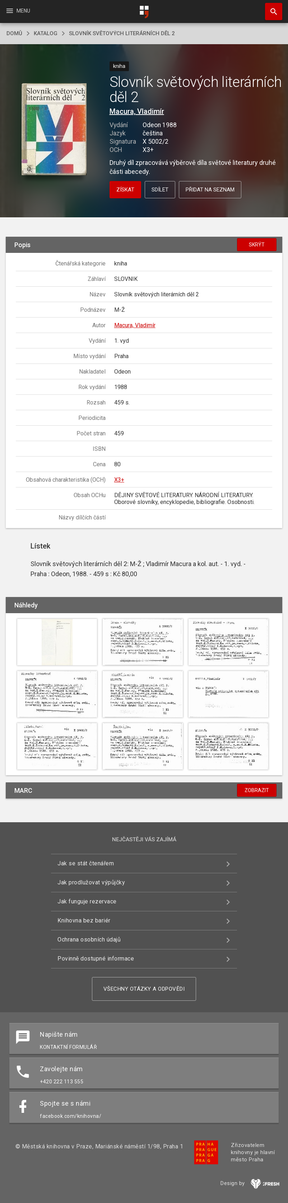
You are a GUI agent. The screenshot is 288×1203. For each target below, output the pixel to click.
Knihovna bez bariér (84, 920)
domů (14, 33)
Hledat (270, 8)
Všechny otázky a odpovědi (144, 989)
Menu (17, 10)
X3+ (119, 479)
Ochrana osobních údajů (89, 939)
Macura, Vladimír (137, 111)
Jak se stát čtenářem (85, 863)
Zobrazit (257, 790)
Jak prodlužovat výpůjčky (91, 882)
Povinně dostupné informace (95, 958)
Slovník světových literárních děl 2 (122, 33)
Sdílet (160, 189)
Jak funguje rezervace (87, 901)
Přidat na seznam (210, 189)
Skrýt (257, 244)
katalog (45, 33)
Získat (125, 189)
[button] (54, 130)
